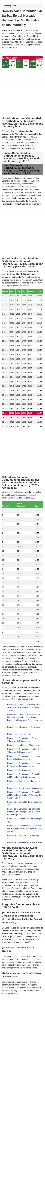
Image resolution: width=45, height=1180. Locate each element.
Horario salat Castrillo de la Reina (21, 788)
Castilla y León (10, 6)
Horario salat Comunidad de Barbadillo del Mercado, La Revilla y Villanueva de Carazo (24, 795)
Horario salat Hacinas (16, 734)
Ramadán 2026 (28, 498)
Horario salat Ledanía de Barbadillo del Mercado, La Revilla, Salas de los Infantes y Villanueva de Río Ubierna (23, 717)
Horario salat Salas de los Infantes (21, 781)
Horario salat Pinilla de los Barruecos (23, 819)
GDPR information (9, 1006)
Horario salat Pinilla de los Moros (21, 842)
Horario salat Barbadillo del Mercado (22, 802)
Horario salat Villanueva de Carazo (22, 727)
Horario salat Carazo (16, 770)
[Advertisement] (22, 94)
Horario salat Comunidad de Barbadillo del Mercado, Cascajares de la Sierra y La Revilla (23, 812)
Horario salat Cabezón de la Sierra (22, 836)
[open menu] (41, 4)
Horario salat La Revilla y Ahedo (21, 745)
